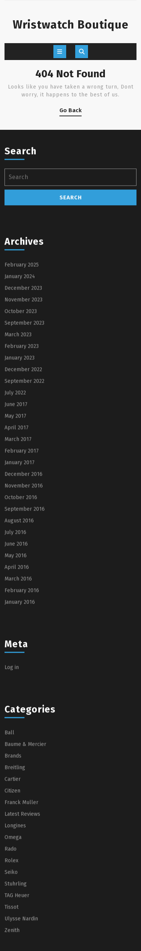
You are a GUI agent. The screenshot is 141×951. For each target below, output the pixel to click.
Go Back (70, 111)
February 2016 (22, 652)
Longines (15, 888)
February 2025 (22, 327)
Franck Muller (21, 864)
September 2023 (24, 385)
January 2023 (20, 420)
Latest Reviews (22, 876)
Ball (9, 795)
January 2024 (20, 338)
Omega (13, 899)
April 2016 (17, 629)
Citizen (12, 853)
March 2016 (18, 641)
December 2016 (23, 536)
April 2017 (17, 490)
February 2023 (22, 408)
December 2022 (23, 431)
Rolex (11, 922)
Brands (13, 818)
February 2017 (22, 513)
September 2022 (24, 443)
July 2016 (15, 594)
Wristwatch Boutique (71, 25)
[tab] (59, 51)
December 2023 (23, 350)
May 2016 (16, 617)
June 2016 (16, 606)
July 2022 (15, 455)
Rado (11, 911)
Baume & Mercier (25, 806)
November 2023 (23, 362)
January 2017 (20, 524)
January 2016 (20, 664)
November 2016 (24, 548)
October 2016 (21, 559)
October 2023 (21, 373)
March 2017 (18, 501)
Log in (12, 729)
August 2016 (19, 583)
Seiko (11, 934)
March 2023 (18, 397)
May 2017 (15, 478)
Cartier (13, 841)
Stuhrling (16, 946)
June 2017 (16, 466)
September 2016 (25, 571)
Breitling (15, 829)
